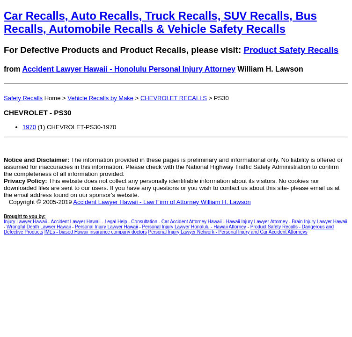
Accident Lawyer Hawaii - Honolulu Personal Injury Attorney (128, 69)
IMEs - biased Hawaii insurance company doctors (95, 231)
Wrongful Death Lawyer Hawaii (39, 226)
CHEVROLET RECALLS (173, 98)
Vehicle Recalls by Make (100, 98)
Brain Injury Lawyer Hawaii (319, 221)
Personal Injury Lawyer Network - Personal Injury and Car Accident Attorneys (227, 231)
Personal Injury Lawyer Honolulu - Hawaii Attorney (194, 226)
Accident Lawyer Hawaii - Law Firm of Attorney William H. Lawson (161, 201)
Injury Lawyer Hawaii (26, 221)
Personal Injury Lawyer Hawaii (106, 226)
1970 (29, 127)
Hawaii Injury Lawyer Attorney (257, 221)
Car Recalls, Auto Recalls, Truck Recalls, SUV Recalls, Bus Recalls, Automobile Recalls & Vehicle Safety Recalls (160, 22)
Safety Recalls (23, 98)
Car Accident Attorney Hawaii (191, 221)
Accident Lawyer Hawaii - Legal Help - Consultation (104, 221)
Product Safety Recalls (290, 50)
